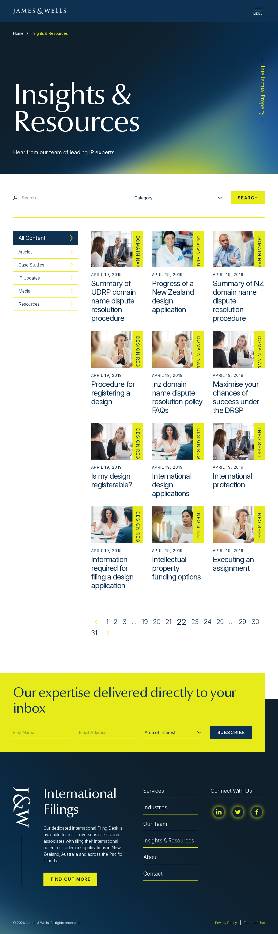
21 (169, 622)
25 (220, 622)
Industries (155, 807)
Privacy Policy (226, 923)
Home (18, 33)
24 (207, 622)
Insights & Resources (168, 840)
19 (145, 622)
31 (94, 633)
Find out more (71, 879)
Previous (96, 622)
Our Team (155, 824)
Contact (153, 873)
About (150, 857)
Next (107, 633)
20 (156, 622)
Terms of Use (254, 923)
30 (255, 622)
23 (195, 622)
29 (242, 622)
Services (153, 791)
